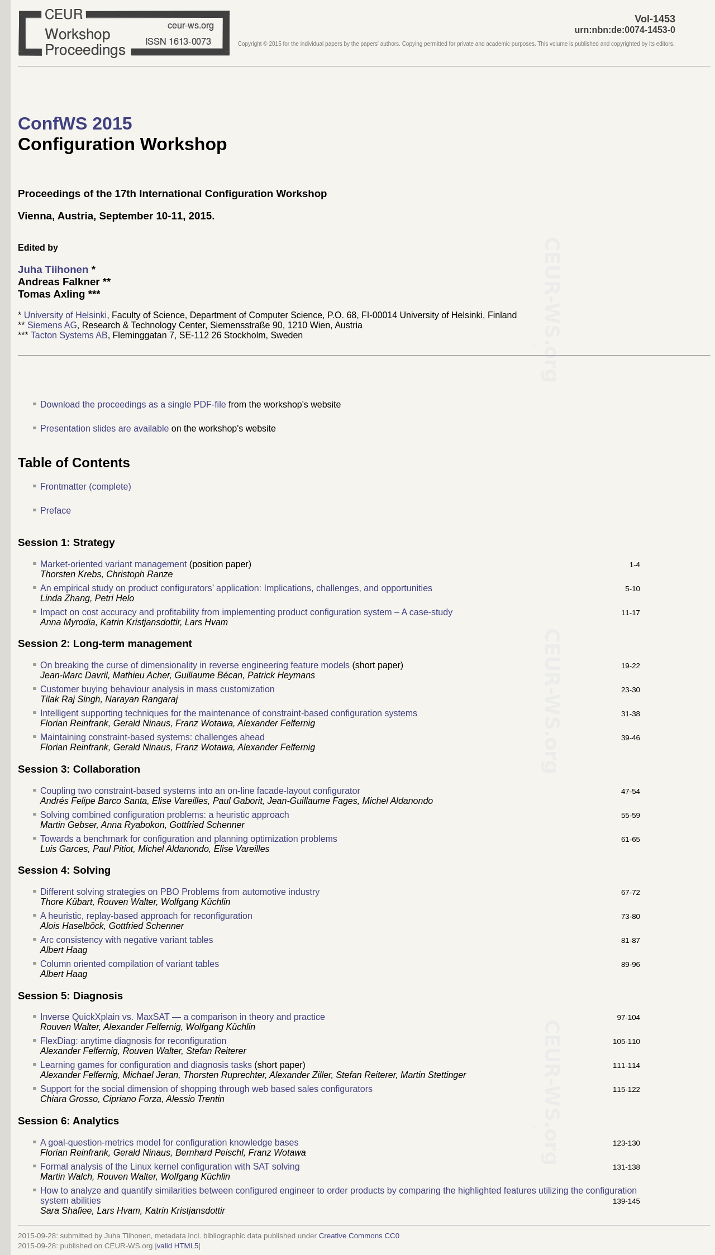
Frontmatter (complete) (85, 486)
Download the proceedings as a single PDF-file (133, 404)
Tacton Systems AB (69, 335)
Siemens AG (52, 325)
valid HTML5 (178, 1246)
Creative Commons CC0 (359, 1236)
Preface (55, 510)
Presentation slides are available (104, 428)
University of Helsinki (65, 315)
